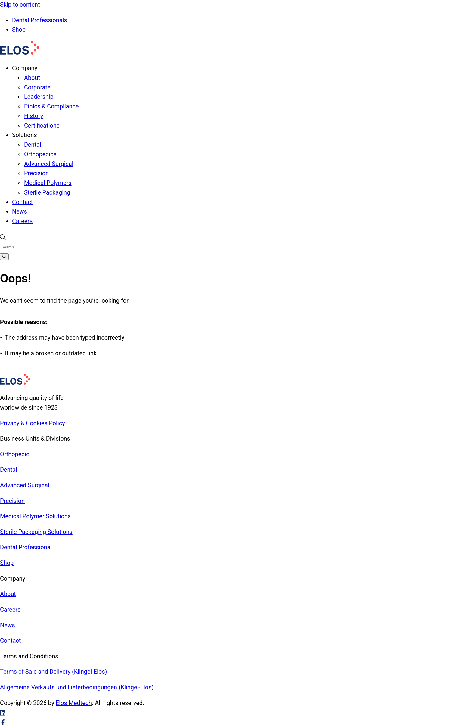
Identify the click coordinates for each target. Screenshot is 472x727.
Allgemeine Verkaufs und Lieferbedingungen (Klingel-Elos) (77, 687)
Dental (32, 144)
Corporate (37, 87)
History (33, 116)
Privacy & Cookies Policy (32, 423)
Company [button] (24, 68)
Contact (22, 202)
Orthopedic (15, 454)
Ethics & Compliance (51, 106)
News (19, 211)
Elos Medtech (74, 703)
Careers (22, 221)
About (32, 77)
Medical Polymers (48, 182)
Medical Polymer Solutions (35, 516)
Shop (19, 29)
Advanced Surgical (48, 164)
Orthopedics (40, 154)
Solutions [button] (24, 135)
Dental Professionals (39, 20)
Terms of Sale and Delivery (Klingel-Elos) (53, 671)
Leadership (39, 96)
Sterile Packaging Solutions (36, 532)
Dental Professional (26, 547)
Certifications (42, 125)
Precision (36, 173)
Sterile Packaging (47, 192)
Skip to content (20, 4)
